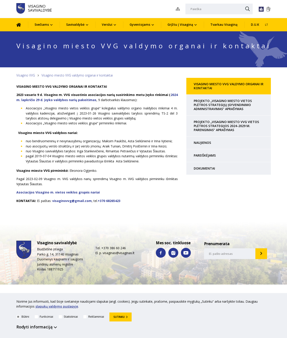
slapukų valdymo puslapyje (56, 306)
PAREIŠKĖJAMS (205, 155)
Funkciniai (44, 317)
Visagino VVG (25, 75)
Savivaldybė (75, 24)
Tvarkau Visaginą (223, 24)
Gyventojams (140, 24)
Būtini (23, 317)
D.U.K (255, 24)
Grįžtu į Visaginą (180, 24)
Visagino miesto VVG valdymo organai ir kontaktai (77, 75)
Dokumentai (204, 168)
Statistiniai (68, 317)
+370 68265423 (109, 201)
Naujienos (202, 142)
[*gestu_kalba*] (268, 9)
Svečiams (42, 24)
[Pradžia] (22, 24)
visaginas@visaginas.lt (119, 253)
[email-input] (230, 253)
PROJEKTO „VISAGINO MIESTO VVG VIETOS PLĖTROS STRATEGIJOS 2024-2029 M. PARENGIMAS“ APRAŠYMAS (226, 126)
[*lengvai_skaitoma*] (261, 9)
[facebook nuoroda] (161, 253)
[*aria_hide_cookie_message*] (269, 302)
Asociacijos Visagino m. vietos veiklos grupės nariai (58, 192)
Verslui (107, 24)
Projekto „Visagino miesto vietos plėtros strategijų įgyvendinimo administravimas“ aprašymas (223, 105)
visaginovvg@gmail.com (72, 201)
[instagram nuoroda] (173, 253)
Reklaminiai (93, 317)
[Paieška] (219, 9)
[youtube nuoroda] (186, 253)
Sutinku (119, 317)
